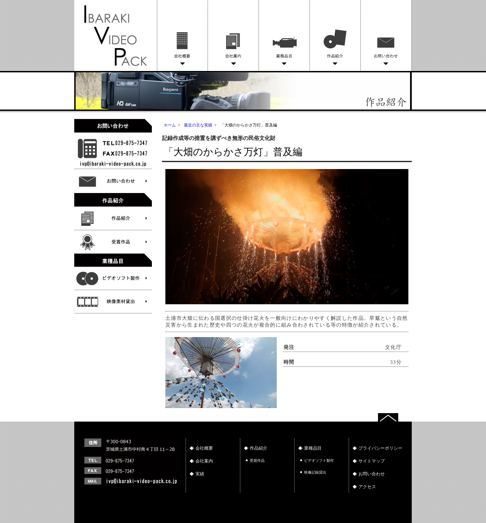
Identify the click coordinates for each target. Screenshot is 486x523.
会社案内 (233, 35)
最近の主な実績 (198, 125)
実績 (199, 473)
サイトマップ (371, 460)
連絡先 (132, 472)
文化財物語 (113, 278)
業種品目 (313, 448)
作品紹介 (335, 35)
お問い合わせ (386, 35)
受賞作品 (113, 242)
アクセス (367, 486)
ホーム (170, 125)
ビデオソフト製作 (113, 302)
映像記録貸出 (315, 472)
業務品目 (284, 35)
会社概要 (182, 35)
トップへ (395, 416)
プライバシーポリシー (380, 448)
